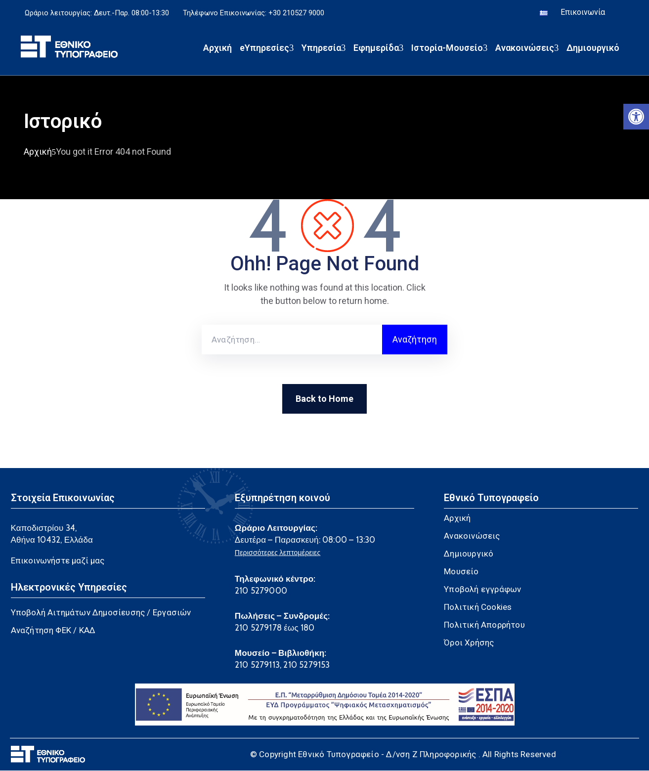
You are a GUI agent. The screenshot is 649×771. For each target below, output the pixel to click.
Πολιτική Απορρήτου (484, 625)
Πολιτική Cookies (478, 607)
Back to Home (324, 399)
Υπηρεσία (324, 49)
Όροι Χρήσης (469, 643)
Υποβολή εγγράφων (482, 590)
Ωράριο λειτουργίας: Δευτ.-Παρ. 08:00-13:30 (97, 13)
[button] (636, 116)
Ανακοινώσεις (527, 49)
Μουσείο (461, 572)
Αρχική (217, 49)
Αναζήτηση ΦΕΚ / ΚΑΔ (53, 631)
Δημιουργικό (592, 49)
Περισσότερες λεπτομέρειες (278, 553)
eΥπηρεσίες (267, 49)
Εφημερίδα (378, 49)
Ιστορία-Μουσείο (449, 49)
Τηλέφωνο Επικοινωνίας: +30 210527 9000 (253, 13)
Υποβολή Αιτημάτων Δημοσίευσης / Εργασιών (101, 613)
